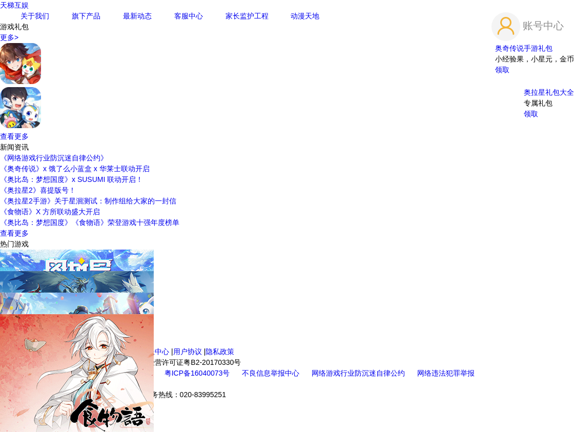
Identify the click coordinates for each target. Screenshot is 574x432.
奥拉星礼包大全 (549, 92)
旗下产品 (86, 16)
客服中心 (188, 16)
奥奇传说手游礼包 (523, 48)
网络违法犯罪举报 (446, 373)
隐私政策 (220, 351)
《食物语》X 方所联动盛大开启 (50, 212)
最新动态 (137, 16)
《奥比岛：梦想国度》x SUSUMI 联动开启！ (71, 179)
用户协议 (187, 351)
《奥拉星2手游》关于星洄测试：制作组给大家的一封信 (88, 201)
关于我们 (34, 16)
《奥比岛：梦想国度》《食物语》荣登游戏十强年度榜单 (89, 222)
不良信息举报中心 (271, 373)
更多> (9, 37)
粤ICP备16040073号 (198, 373)
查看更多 (14, 136)
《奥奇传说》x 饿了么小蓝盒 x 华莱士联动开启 (75, 168)
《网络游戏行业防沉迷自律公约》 (54, 158)
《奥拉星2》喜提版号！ (38, 190)
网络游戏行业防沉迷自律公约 (359, 373)
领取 (502, 70)
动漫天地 (305, 16)
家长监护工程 (247, 16)
